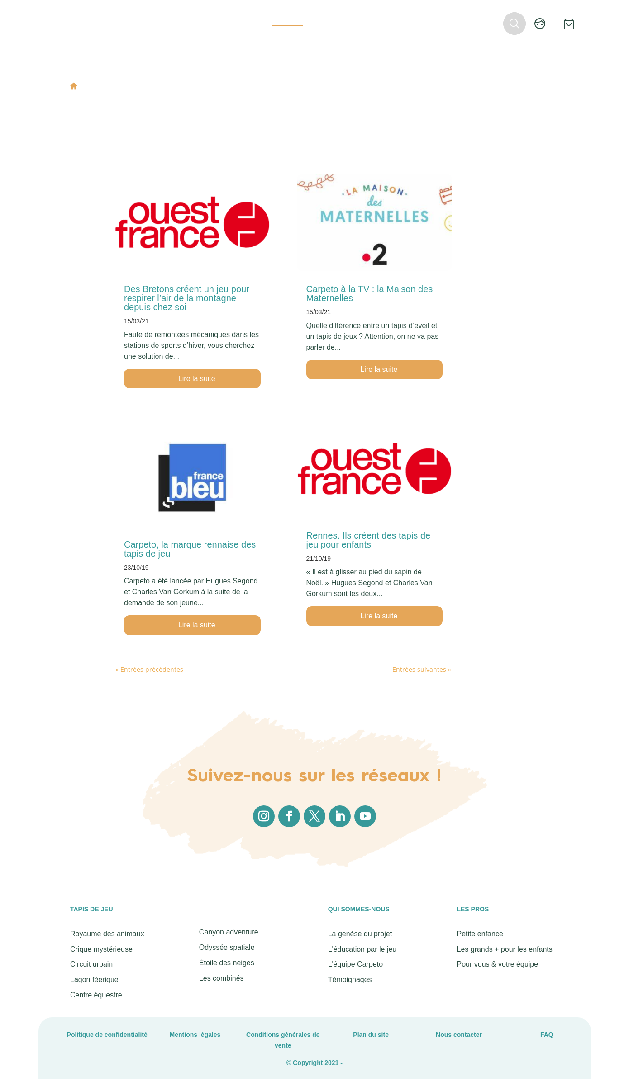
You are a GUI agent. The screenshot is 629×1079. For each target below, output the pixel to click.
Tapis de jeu (164, 22)
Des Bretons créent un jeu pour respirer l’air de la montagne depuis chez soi (186, 298)
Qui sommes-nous (232, 22)
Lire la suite (196, 378)
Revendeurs (391, 22)
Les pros (348, 22)
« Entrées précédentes (149, 669)
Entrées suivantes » (421, 669)
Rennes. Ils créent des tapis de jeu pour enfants (368, 539)
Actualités (287, 22)
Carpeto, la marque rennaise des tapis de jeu (190, 549)
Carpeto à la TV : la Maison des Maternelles (369, 293)
